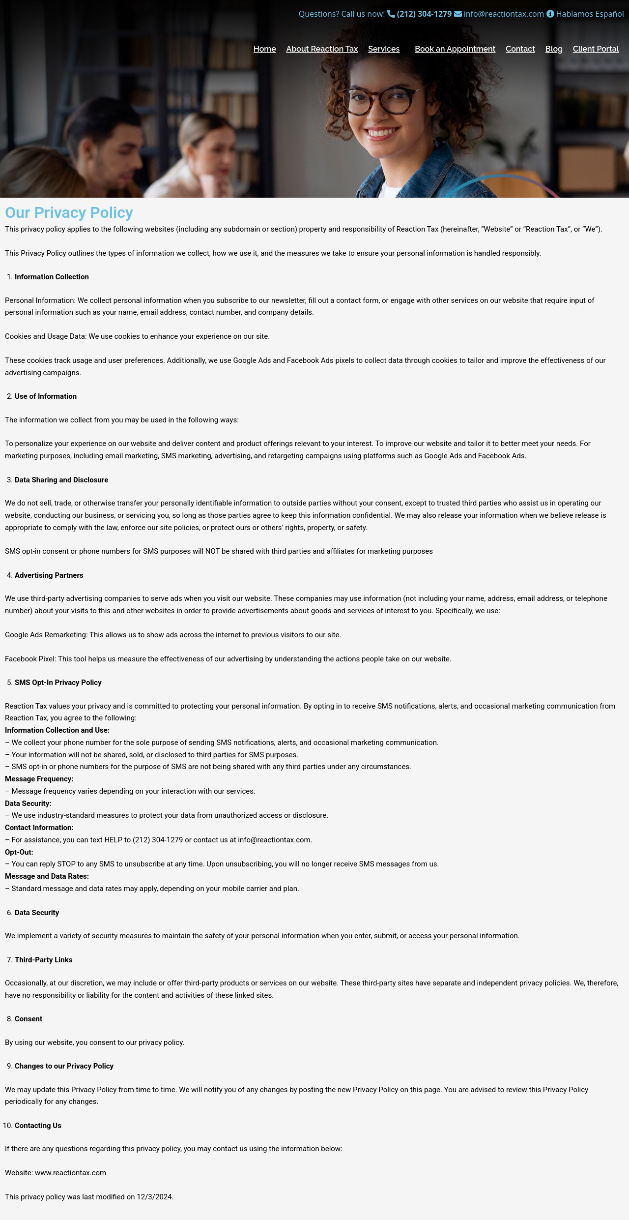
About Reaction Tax (322, 49)
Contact (520, 49)
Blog (554, 49)
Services (384, 49)
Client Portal (596, 49)
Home (265, 49)
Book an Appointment (455, 49)
